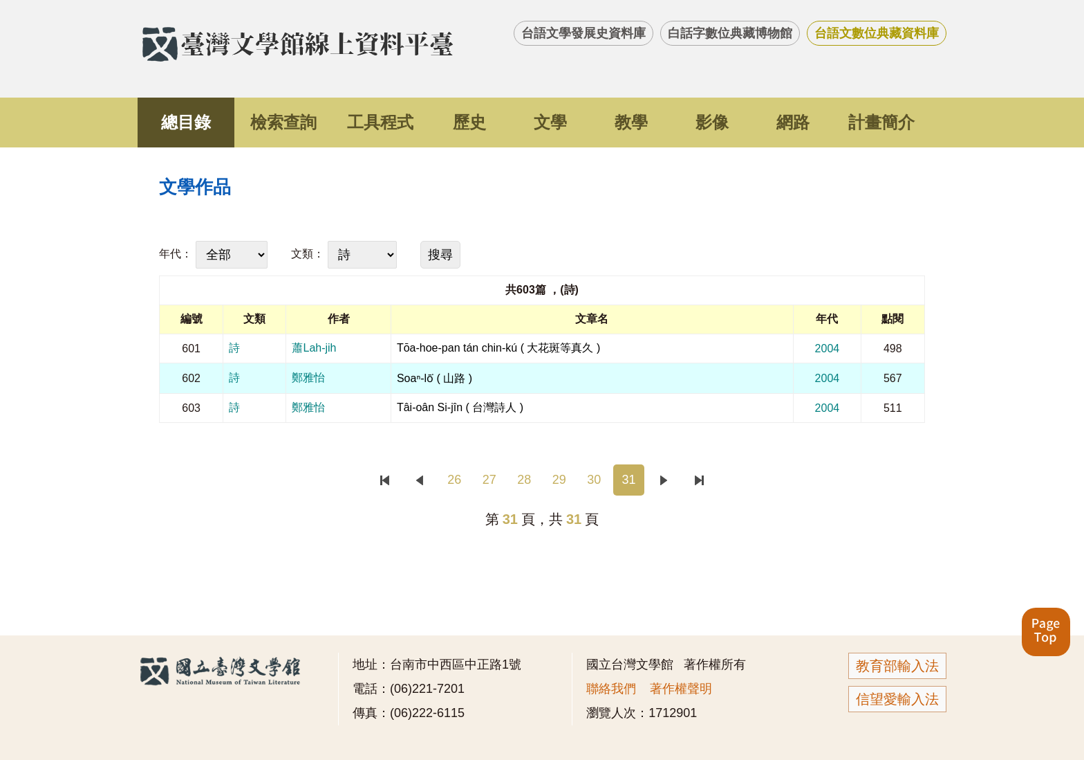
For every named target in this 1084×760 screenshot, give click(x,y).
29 (559, 480)
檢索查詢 (283, 122)
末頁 (698, 480)
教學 (631, 122)
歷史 (469, 122)
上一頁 (419, 480)
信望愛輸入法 (897, 699)
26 (454, 480)
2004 (827, 348)
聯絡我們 (611, 689)
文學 (550, 122)
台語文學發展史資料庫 (583, 33)
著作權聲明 (681, 689)
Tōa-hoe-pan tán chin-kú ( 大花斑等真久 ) (498, 348)
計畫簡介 (881, 122)
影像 (712, 122)
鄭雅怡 (308, 377)
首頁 (384, 480)
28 (524, 480)
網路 (793, 122)
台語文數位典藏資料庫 (876, 33)
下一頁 (664, 480)
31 (629, 480)
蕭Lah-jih (314, 348)
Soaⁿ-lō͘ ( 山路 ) (434, 378)
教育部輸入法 (897, 665)
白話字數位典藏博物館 (730, 33)
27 (489, 480)
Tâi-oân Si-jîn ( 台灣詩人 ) (460, 407)
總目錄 (186, 122)
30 (594, 480)
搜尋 (440, 255)
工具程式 (380, 122)
